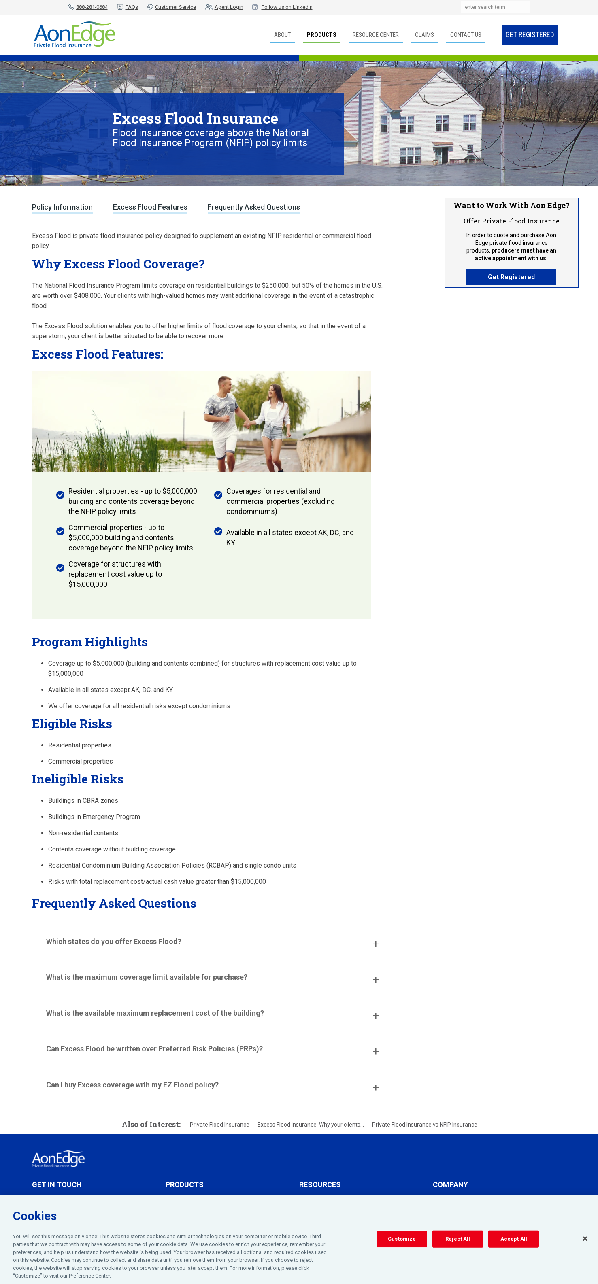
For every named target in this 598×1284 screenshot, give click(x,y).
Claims (424, 34)
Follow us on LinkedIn (287, 7)
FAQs (132, 7)
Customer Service (175, 7)
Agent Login (229, 7)
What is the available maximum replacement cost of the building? (155, 1013)
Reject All (457, 1240)
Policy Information (62, 207)
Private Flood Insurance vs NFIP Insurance (424, 1124)
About (282, 34)
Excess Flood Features (150, 207)
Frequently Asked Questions (254, 207)
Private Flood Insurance (219, 1124)
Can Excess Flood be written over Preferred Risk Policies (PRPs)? (154, 1048)
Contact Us (465, 34)
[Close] (585, 1240)
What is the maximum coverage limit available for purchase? (146, 977)
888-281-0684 (92, 7)
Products (321, 34)
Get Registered (530, 34)
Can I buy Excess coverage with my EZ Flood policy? (132, 1084)
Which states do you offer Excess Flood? (113, 941)
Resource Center (376, 34)
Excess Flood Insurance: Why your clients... (311, 1124)
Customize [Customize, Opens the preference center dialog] (402, 1240)
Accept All (513, 1240)
